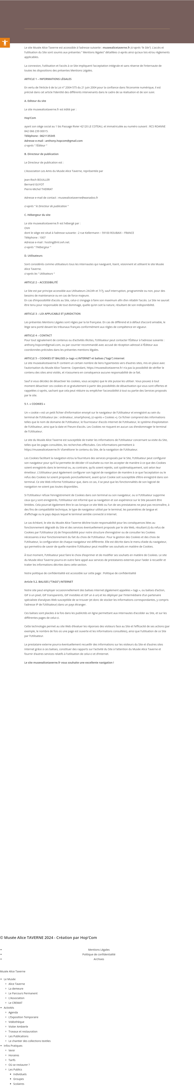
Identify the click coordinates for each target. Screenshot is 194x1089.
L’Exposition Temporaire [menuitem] (23, 1017)
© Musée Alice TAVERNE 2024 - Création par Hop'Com (48, 937)
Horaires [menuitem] (14, 1055)
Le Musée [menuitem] (10, 979)
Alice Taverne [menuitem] (17, 984)
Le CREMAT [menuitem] (15, 1003)
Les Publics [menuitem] (15, 1069)
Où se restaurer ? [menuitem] (19, 1065)
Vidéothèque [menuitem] (16, 1022)
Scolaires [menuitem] (18, 1084)
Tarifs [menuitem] (12, 1060)
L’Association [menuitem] (16, 998)
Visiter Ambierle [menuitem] (18, 1026)
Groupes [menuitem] (18, 1079)
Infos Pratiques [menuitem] (13, 1045)
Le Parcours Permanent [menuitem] (23, 993)
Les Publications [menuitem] (18, 1036)
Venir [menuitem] (12, 1050)
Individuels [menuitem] (20, 1074)
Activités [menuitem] (9, 1007)
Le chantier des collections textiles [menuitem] (30, 1041)
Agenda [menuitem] (13, 1012)
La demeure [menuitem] (16, 988)
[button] (5, 43)
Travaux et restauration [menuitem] (23, 1031)
